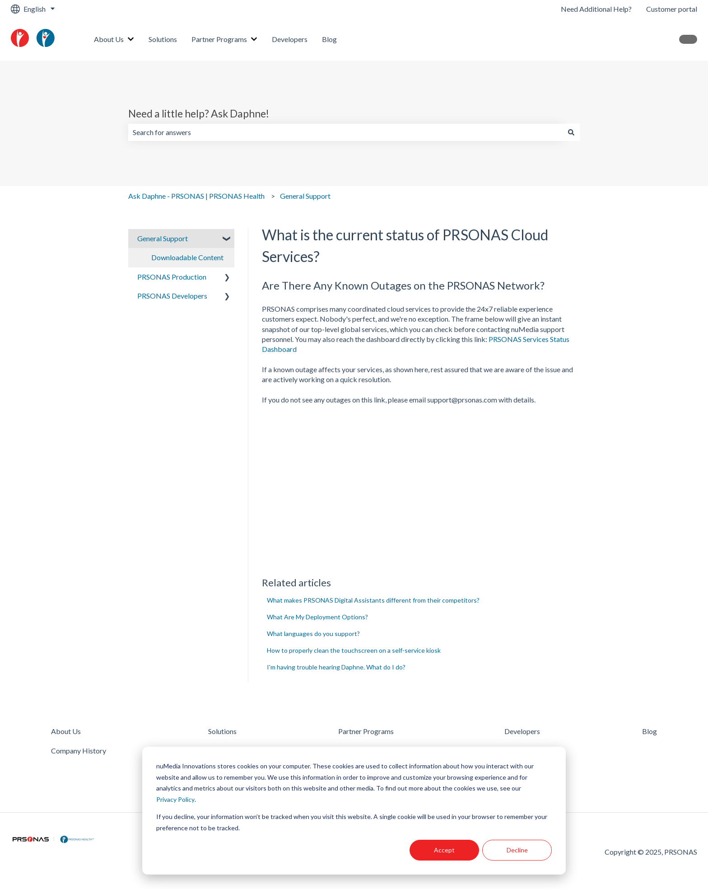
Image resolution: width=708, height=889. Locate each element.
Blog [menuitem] (649, 731)
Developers (289, 39)
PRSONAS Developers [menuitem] (172, 295)
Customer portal (671, 9)
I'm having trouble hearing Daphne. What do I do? (336, 667)
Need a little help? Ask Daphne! (198, 113)
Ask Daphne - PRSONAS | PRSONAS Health (196, 196)
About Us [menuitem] (66, 731)
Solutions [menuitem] (222, 731)
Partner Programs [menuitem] (366, 731)
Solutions (163, 39)
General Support (305, 196)
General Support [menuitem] (162, 238)
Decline (517, 850)
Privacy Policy (175, 799)
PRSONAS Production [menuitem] (171, 276)
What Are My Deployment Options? (317, 617)
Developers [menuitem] (522, 731)
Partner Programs (219, 39)
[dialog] (354, 811)
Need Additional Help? (596, 9)
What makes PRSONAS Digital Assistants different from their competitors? (373, 600)
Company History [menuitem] (78, 750)
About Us (109, 39)
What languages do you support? (313, 633)
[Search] (571, 132)
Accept (444, 850)
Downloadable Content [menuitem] (187, 257)
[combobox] (345, 132)
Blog (329, 39)
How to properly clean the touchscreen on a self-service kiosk (354, 650)
